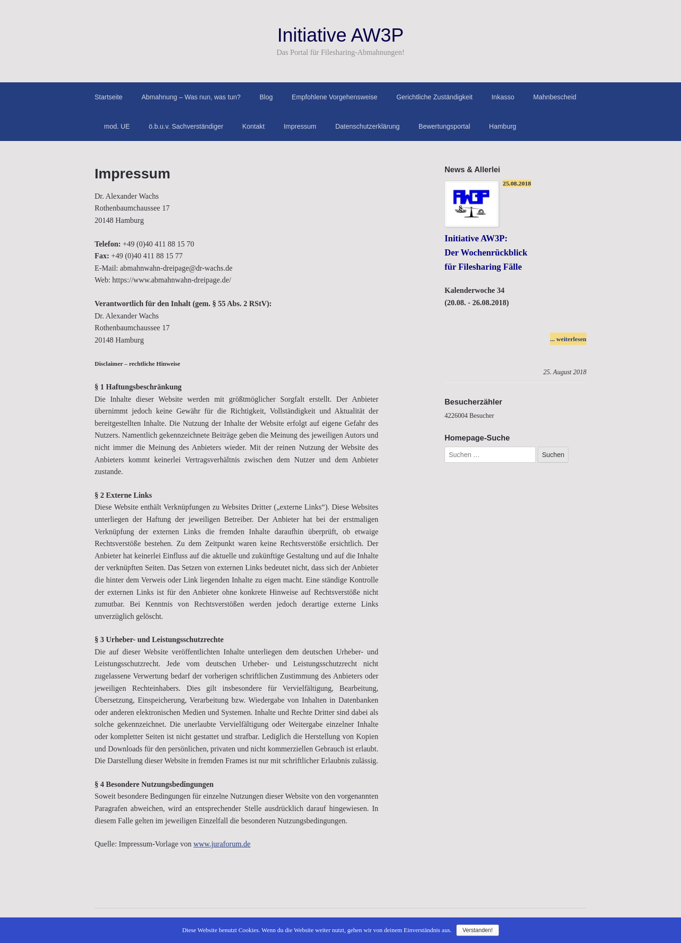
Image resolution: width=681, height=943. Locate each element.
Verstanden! (478, 930)
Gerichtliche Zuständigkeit (434, 97)
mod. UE (117, 126)
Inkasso (502, 97)
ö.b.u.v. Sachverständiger (185, 126)
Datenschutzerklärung (367, 126)
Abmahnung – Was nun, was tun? (191, 97)
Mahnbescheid (554, 97)
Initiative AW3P (340, 35)
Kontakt (253, 126)
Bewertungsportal (444, 126)
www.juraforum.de (222, 844)
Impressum (300, 126)
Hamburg (502, 126)
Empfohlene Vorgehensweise (334, 97)
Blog (266, 97)
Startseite (108, 97)
